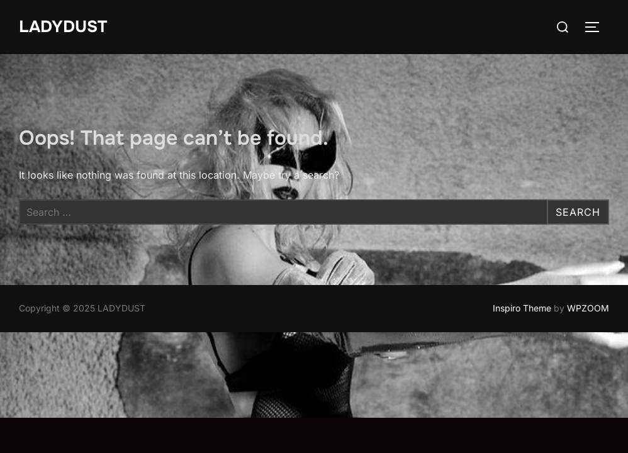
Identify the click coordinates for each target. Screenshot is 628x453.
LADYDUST (63, 26)
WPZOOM (588, 308)
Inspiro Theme (522, 308)
